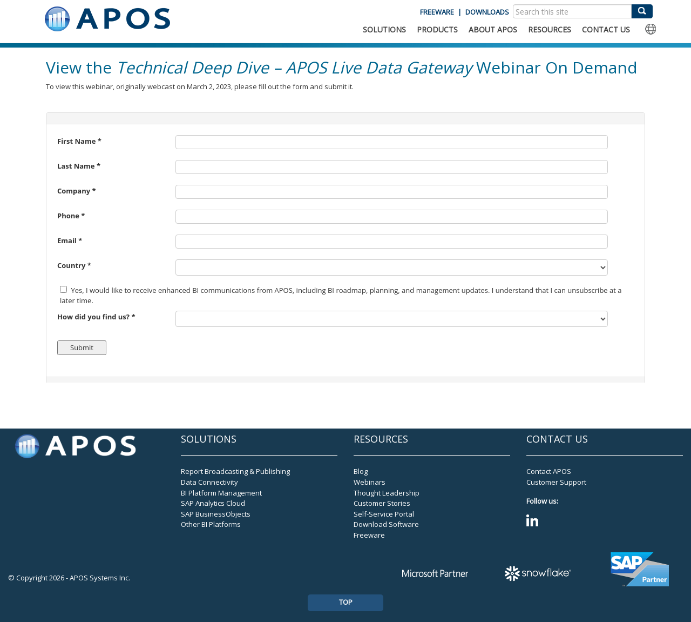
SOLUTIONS (384, 29)
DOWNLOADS (487, 12)
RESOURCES (549, 29)
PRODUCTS (437, 29)
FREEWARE (437, 12)
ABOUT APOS (493, 29)
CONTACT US (606, 29)
